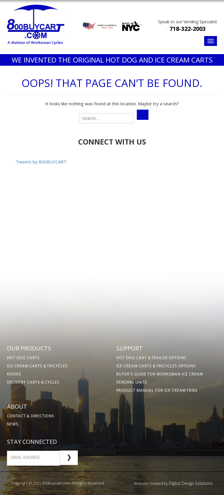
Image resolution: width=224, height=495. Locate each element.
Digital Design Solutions (191, 483)
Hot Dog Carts (23, 358)
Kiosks (14, 374)
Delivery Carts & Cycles (33, 382)
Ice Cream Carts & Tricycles (37, 366)
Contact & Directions (30, 416)
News (12, 424)
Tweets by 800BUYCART (41, 162)
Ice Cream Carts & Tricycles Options (156, 366)
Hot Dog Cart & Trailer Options (151, 358)
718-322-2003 (187, 29)
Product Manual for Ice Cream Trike (157, 391)
